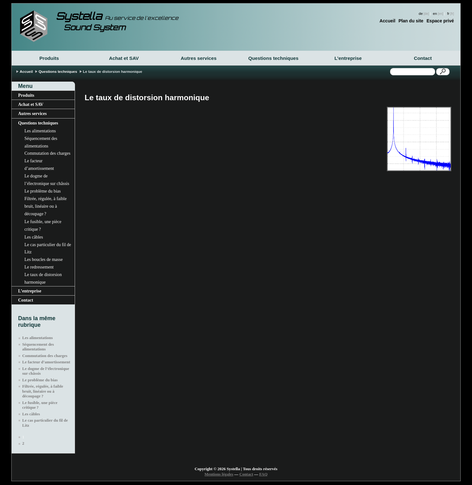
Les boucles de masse (43, 259)
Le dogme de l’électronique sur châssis (46, 179)
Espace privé (440, 20)
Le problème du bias (42, 190)
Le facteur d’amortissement (39, 164)
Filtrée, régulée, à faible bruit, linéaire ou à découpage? (45, 206)
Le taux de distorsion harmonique (42, 278)
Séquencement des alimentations (40, 142)
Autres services (199, 58)
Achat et (124, 58)
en (435, 13)
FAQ (263, 474)
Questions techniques (273, 58)
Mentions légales (218, 474)
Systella (117, 16)
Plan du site (411, 20)
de (421, 13)
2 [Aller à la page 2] (23, 443)
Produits (49, 58)
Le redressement (39, 266)
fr (448, 13)
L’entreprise (348, 58)
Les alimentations (40, 130)
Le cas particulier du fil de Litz (47, 248)
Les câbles (33, 237)
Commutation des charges (47, 153)
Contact (423, 58)
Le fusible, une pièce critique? (42, 225)
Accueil (387, 20)
